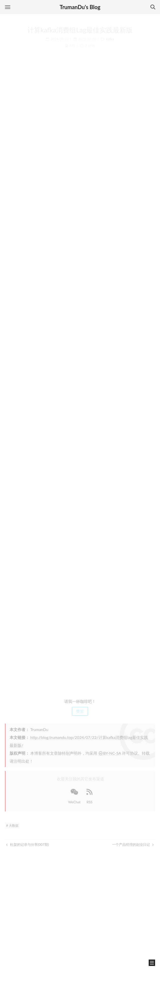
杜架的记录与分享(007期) (27, 844)
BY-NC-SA (109, 753)
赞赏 (80, 711)
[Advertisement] (80, 655)
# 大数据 (12, 825)
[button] (7, 7)
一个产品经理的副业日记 (133, 844)
